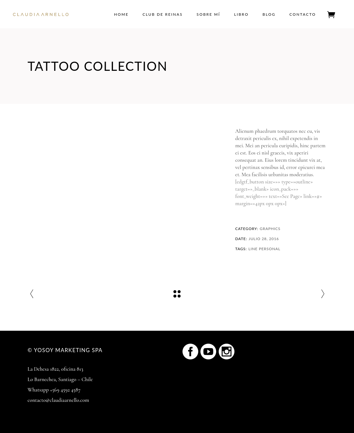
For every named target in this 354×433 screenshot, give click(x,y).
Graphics (270, 228)
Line (252, 248)
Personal (269, 248)
